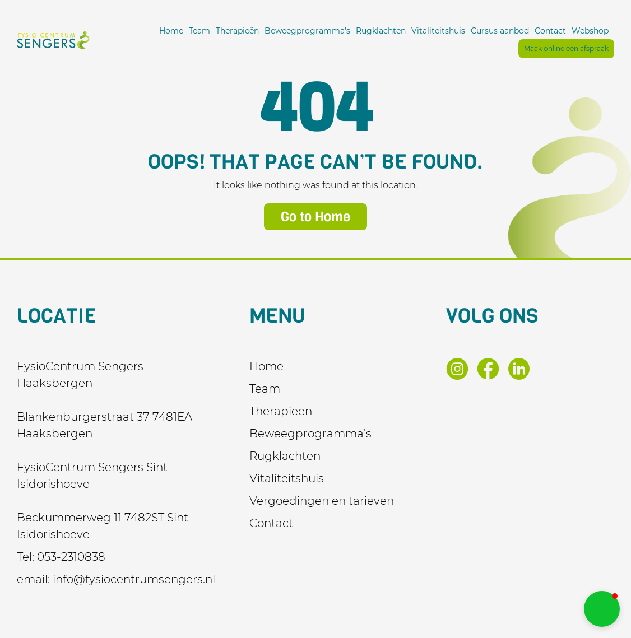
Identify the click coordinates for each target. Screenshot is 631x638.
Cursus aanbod (500, 31)
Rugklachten (381, 31)
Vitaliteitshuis (438, 31)
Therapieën (237, 31)
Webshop (590, 31)
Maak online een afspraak (566, 48)
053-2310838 (71, 557)
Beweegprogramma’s (307, 31)
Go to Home (315, 217)
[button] (602, 609)
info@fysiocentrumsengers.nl (134, 579)
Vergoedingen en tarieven (321, 500)
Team (199, 31)
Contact (550, 31)
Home (171, 31)
